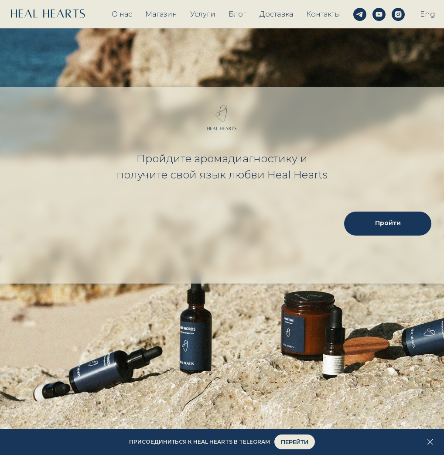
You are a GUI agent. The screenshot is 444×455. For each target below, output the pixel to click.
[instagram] (398, 14)
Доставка (276, 14)
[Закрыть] (430, 442)
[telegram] (359, 14)
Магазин (161, 14)
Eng (427, 14)
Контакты (323, 14)
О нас (122, 14)
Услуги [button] (202, 14)
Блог (237, 14)
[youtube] (379, 14)
